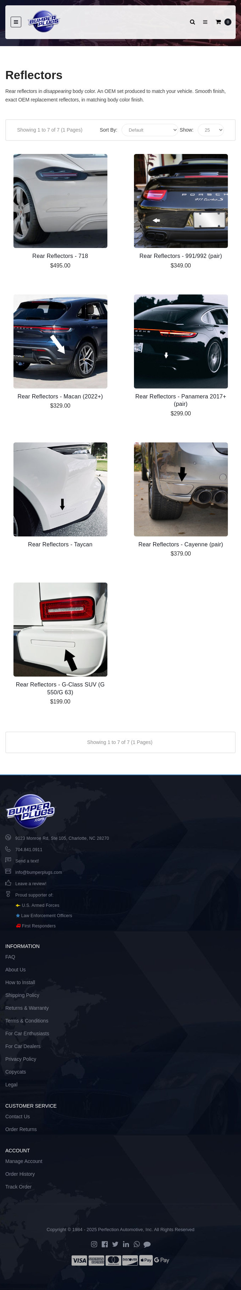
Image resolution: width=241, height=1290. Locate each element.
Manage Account (23, 1161)
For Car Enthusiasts (27, 1033)
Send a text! (27, 861)
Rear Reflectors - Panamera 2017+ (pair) (180, 400)
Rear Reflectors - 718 (60, 256)
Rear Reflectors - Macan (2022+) (60, 396)
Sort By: (108, 130)
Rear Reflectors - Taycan (60, 544)
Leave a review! (30, 883)
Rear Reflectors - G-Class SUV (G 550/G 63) (60, 688)
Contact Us (17, 1116)
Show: (187, 130)
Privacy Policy (20, 1059)
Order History (20, 1174)
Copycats (15, 1072)
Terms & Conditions (26, 1021)
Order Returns (21, 1129)
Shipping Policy (22, 995)
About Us (15, 969)
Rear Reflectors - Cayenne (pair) (180, 544)
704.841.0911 (28, 849)
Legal (11, 1084)
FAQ (10, 957)
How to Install (20, 982)
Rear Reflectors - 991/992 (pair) (181, 256)
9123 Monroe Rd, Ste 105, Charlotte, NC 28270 (62, 838)
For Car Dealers (23, 1046)
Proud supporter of (33, 895)
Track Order (18, 1187)
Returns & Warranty (27, 1008)
